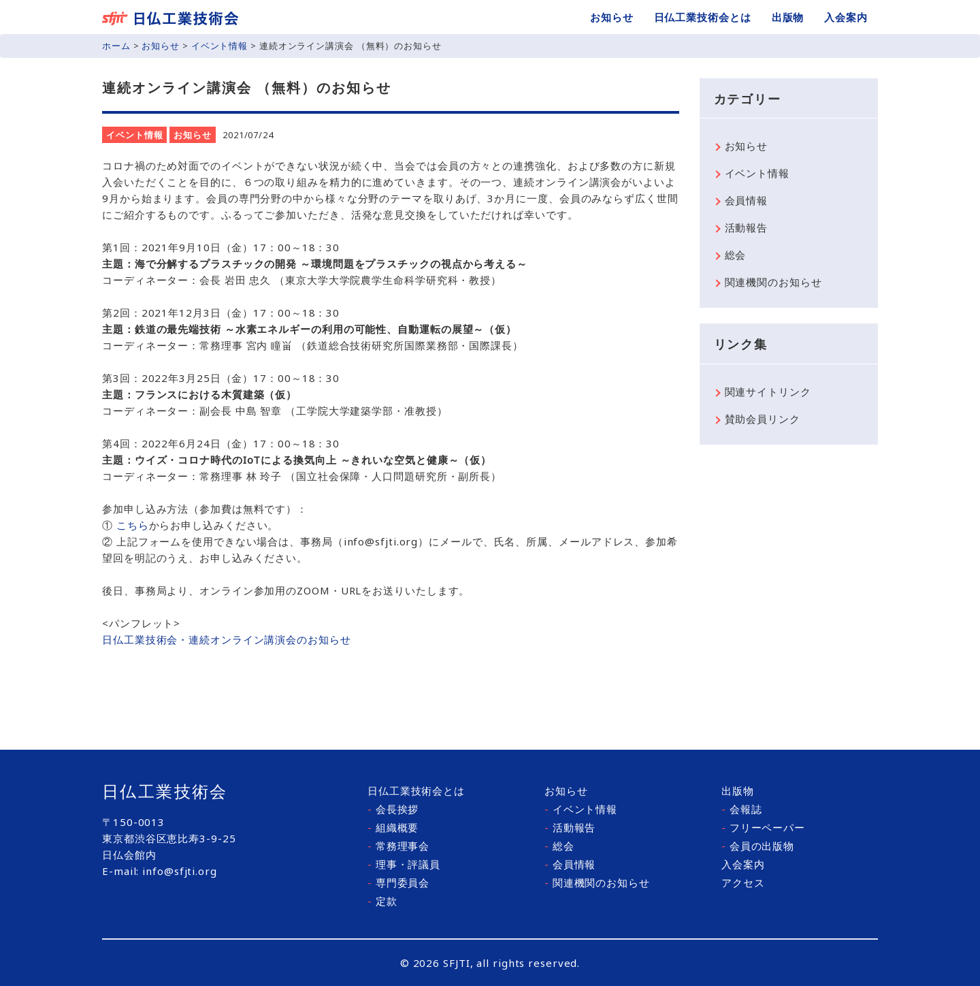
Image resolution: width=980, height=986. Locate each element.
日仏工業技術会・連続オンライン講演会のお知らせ (226, 639)
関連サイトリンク (768, 391)
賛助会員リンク (762, 419)
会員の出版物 (757, 846)
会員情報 (746, 200)
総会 (736, 254)
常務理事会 (398, 846)
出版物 (788, 17)
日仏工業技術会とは (702, 17)
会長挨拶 (393, 809)
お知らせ (612, 17)
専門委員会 (398, 882)
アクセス (743, 882)
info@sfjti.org (179, 871)
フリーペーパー (763, 827)
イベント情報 (219, 45)
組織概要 (393, 827)
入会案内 (846, 17)
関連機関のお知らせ (773, 282)
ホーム (116, 45)
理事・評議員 (404, 864)
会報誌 (741, 809)
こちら (132, 525)
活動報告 (746, 227)
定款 (382, 901)
